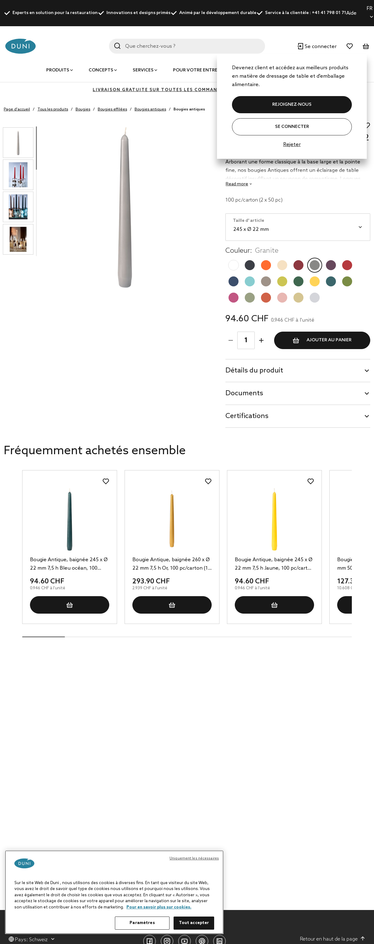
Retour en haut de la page (332, 939)
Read (237, 184)
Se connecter (292, 126)
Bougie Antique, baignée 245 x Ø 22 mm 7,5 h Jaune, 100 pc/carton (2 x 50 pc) (274, 564)
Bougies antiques (150, 109)
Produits (57, 70)
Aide (351, 13)
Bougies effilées (112, 109)
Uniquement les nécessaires (194, 858)
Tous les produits (52, 109)
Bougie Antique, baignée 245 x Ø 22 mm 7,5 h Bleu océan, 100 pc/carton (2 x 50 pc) (69, 564)
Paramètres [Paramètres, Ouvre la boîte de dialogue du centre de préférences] (142, 923)
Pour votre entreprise (201, 70)
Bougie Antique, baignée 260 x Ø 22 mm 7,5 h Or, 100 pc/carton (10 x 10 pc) (171, 564)
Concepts (101, 70)
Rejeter (292, 145)
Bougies (83, 109)
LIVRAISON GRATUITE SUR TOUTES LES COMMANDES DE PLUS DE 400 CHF (187, 90)
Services (143, 70)
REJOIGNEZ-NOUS (292, 104)
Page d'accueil (17, 109)
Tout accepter (194, 923)
